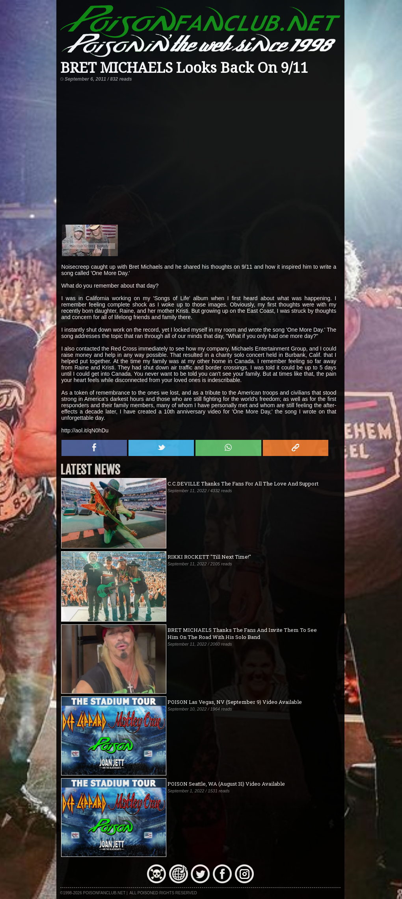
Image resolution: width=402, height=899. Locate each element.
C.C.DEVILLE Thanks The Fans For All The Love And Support (243, 483)
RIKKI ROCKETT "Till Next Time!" (209, 556)
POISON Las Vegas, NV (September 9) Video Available (235, 701)
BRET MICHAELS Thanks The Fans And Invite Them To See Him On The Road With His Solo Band (242, 633)
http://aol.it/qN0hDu (85, 430)
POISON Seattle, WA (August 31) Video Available (226, 783)
